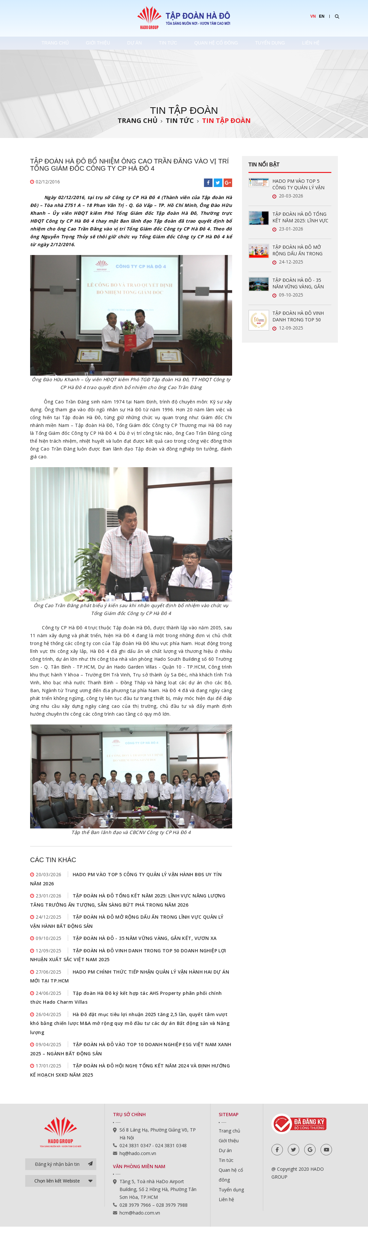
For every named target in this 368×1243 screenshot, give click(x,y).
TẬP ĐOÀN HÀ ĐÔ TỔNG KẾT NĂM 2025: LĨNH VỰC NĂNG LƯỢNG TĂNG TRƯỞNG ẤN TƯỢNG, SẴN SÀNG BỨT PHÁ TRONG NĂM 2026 (301, 217)
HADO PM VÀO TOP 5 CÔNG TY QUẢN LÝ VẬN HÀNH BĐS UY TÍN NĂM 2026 (298, 184)
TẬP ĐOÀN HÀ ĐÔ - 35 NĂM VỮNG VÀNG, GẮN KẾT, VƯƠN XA (144, 943)
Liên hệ (321, 43)
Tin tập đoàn (226, 120)
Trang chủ (51, 43)
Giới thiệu (96, 43)
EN (321, 16)
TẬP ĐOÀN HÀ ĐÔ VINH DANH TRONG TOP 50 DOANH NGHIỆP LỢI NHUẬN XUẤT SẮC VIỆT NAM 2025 (298, 316)
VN (313, 16)
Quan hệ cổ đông (222, 43)
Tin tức (171, 43)
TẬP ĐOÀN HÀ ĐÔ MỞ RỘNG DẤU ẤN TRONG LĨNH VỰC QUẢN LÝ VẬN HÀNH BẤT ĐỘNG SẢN (298, 250)
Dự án (135, 43)
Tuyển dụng (278, 43)
